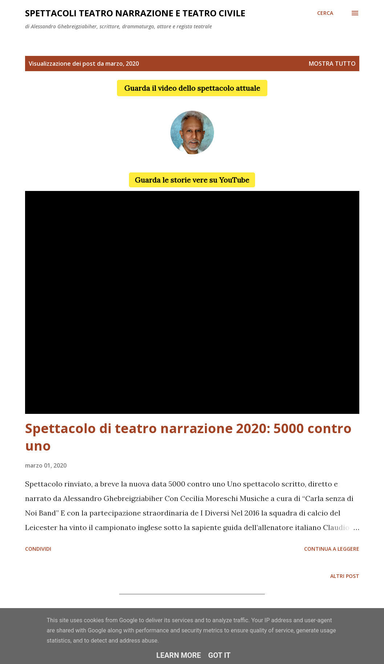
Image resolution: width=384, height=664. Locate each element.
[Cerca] (325, 13)
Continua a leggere (331, 548)
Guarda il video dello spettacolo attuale (192, 88)
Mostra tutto (332, 64)
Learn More (178, 655)
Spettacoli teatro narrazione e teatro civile (135, 13)
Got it (219, 655)
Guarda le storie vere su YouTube (192, 179)
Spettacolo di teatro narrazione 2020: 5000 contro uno (188, 437)
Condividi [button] (38, 548)
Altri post (344, 576)
